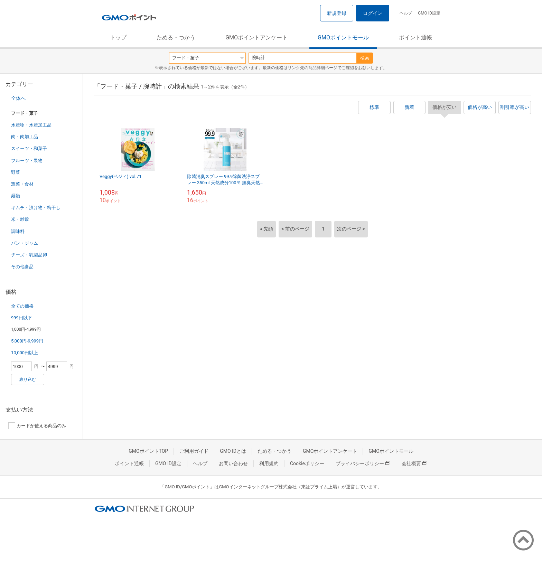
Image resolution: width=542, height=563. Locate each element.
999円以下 (21, 317)
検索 (364, 57)
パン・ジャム (24, 243)
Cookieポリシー (307, 463)
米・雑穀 (20, 219)
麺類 (15, 195)
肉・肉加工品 (24, 136)
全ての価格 (22, 306)
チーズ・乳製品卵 (29, 254)
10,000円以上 (24, 352)
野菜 (15, 172)
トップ (118, 37)
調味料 (18, 231)
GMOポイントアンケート (256, 37)
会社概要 (414, 463)
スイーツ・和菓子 (29, 148)
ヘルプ (406, 13)
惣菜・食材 (22, 184)
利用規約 (269, 463)
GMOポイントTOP (148, 451)
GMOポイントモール (343, 37)
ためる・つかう (176, 37)
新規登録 (336, 13)
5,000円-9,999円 (27, 341)
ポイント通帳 (415, 37)
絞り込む (27, 379)
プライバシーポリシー (363, 463)
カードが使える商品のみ (37, 425)
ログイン (372, 13)
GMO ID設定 (429, 13)
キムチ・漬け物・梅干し (35, 207)
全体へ (18, 98)
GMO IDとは (233, 451)
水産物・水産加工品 (31, 125)
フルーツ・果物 (27, 160)
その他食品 (22, 266)
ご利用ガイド (193, 451)
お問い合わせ (233, 463)
